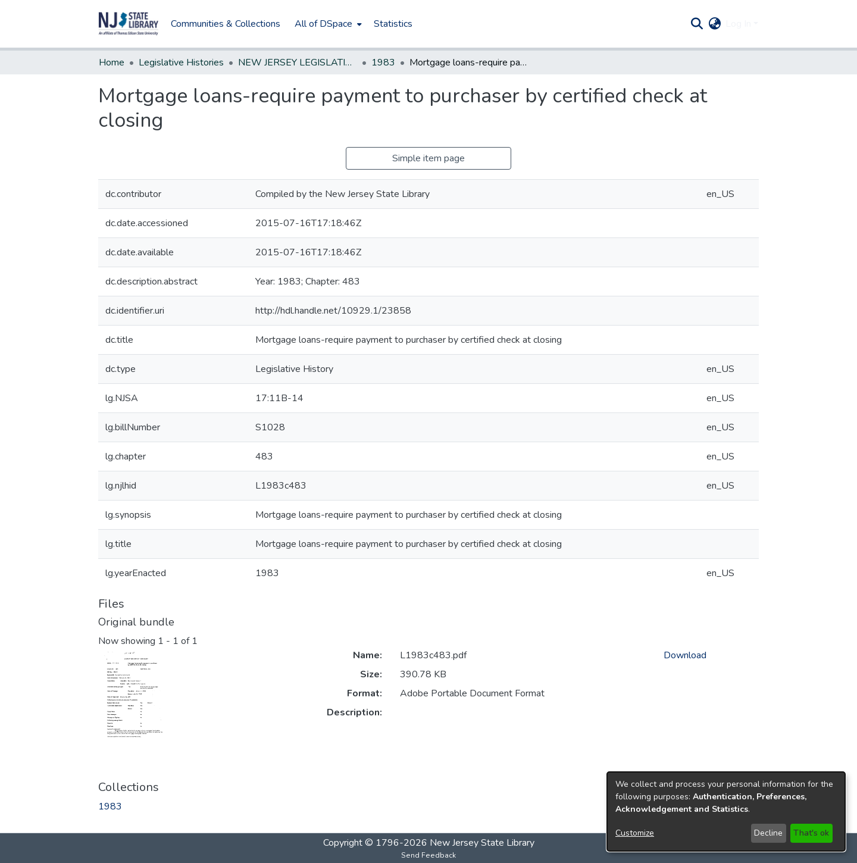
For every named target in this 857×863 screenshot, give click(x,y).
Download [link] (685, 655)
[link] (110, 806)
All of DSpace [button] (323, 23)
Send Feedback (428, 855)
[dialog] (726, 811)
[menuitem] (327, 24)
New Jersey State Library (482, 842)
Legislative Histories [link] (181, 62)
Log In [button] (739, 23)
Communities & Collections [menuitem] (225, 23)
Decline (768, 833)
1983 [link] (383, 62)
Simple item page (428, 158)
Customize (634, 833)
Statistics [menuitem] (393, 23)
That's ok (811, 833)
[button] (128, 24)
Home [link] (111, 62)
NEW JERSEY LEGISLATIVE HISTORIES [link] (297, 62)
